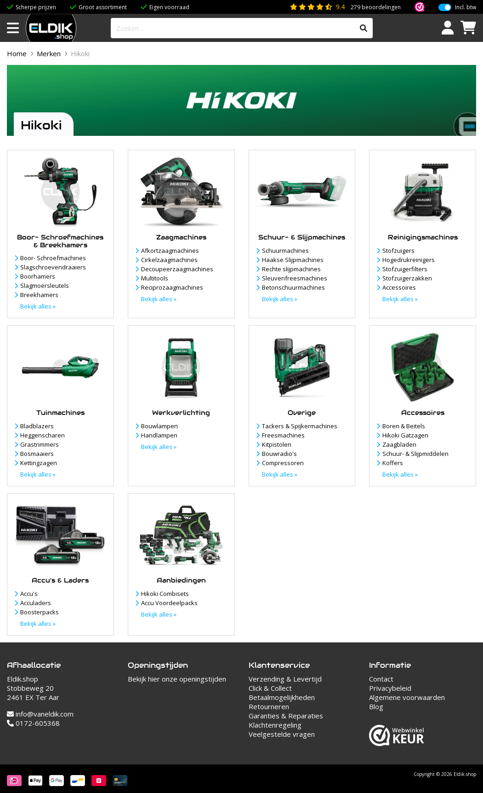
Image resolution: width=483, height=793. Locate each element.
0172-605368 (33, 723)
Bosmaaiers (37, 453)
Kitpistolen (276, 444)
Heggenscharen (42, 435)
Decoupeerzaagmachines (177, 269)
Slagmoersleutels (44, 285)
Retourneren (269, 706)
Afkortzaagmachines (170, 250)
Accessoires (399, 287)
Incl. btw (465, 7)
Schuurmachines (285, 250)
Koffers (392, 463)
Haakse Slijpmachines (293, 260)
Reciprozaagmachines (172, 287)
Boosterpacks (39, 612)
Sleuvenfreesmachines (294, 278)
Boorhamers (37, 276)
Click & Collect (270, 688)
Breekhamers (39, 295)
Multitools (154, 278)
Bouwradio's (279, 453)
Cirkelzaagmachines (169, 260)
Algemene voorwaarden (407, 697)
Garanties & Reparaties (286, 715)
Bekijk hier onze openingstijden (177, 678)
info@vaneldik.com (40, 713)
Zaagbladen (399, 444)
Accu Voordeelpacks (169, 603)
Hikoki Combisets (165, 593)
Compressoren (283, 463)
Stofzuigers (398, 250)
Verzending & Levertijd (285, 678)
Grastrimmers (39, 444)
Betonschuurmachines (293, 287)
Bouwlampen (159, 426)
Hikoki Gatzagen (405, 435)
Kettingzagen (38, 463)
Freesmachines (283, 435)
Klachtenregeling (275, 724)
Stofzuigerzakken (407, 278)
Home (17, 53)
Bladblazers (37, 426)
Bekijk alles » (38, 306)
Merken (49, 53)
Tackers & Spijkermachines (299, 426)
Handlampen (159, 435)
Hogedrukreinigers (408, 260)
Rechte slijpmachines (291, 269)
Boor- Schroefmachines (53, 258)
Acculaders (35, 603)
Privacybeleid (390, 688)
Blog (376, 706)
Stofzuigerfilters (404, 269)
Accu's (29, 593)
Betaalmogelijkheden (282, 697)
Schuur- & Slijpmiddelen (415, 453)
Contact (381, 678)
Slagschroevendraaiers (53, 267)
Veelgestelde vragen (282, 734)
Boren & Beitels (403, 426)
